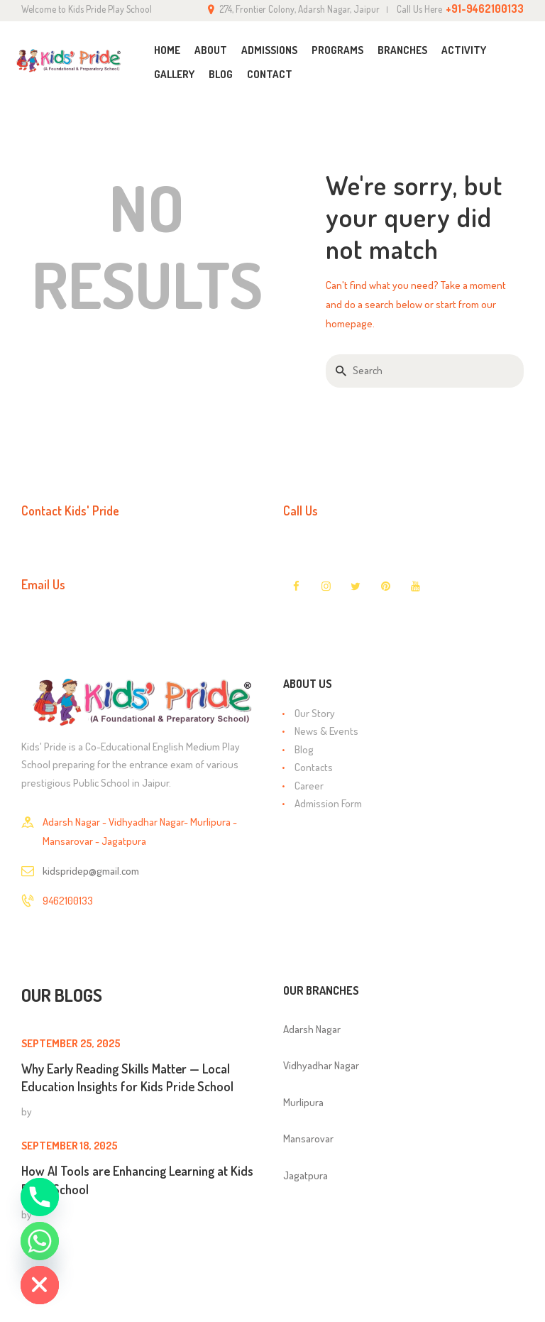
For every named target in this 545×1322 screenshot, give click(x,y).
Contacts (313, 767)
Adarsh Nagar (312, 1029)
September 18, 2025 (69, 1145)
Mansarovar (308, 1138)
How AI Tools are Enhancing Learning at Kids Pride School (137, 1179)
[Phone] (40, 1197)
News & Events (326, 731)
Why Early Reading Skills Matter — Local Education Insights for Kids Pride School (127, 1077)
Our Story (314, 713)
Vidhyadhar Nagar (321, 1065)
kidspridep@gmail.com (91, 871)
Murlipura (303, 1102)
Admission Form (328, 803)
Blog (304, 749)
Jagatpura (305, 1175)
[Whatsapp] (40, 1241)
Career (309, 785)
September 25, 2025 (71, 1043)
